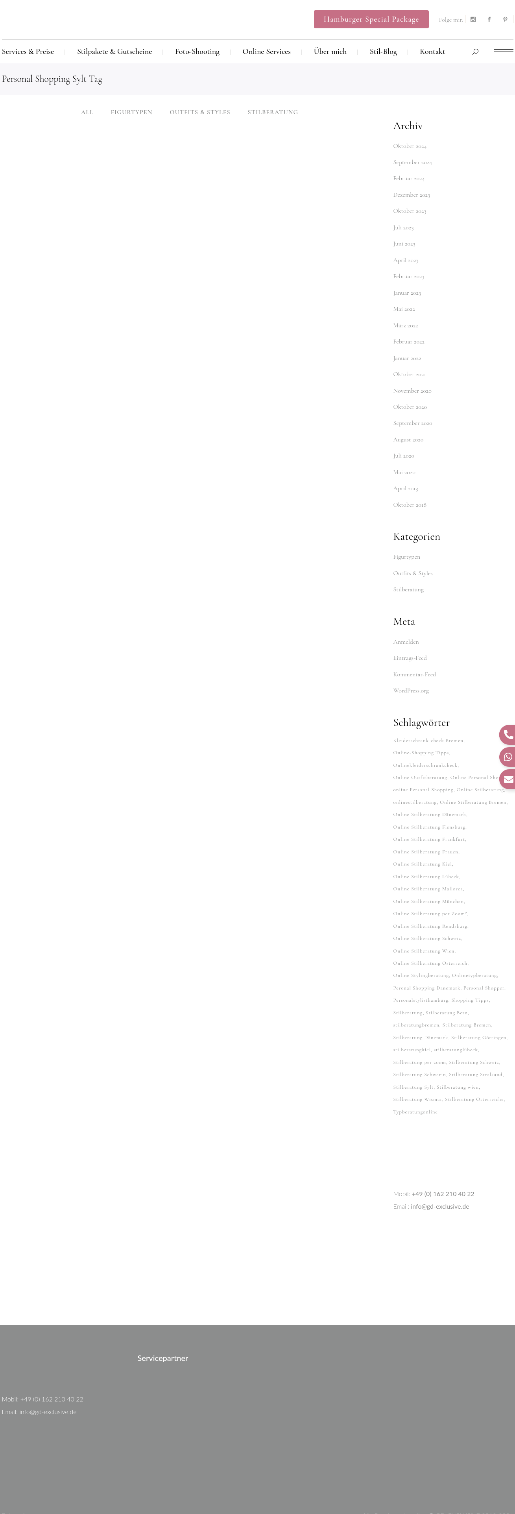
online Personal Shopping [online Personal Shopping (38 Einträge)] (423, 770)
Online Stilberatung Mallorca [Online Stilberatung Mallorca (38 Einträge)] (428, 865)
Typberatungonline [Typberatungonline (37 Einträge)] (415, 1077)
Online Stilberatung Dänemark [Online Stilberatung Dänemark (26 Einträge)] (430, 794)
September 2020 (412, 413)
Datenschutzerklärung (449, 1492)
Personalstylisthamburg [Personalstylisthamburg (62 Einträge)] (421, 971)
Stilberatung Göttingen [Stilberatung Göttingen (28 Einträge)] (478, 1006)
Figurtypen (407, 544)
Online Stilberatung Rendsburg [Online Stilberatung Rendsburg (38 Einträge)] (430, 900)
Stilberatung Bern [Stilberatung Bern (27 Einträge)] (447, 983)
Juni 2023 (404, 240)
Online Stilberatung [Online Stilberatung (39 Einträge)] (480, 770)
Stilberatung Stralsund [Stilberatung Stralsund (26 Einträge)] (475, 1042)
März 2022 (405, 319)
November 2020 (412, 382)
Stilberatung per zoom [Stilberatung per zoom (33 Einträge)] (419, 1030)
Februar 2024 (409, 177)
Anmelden (406, 627)
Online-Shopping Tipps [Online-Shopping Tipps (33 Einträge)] (421, 735)
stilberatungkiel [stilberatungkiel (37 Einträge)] (412, 1018)
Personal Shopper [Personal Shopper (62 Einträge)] (483, 959)
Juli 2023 (403, 225)
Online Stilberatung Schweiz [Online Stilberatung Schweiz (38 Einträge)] (427, 912)
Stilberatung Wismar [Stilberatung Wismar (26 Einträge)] (417, 1065)
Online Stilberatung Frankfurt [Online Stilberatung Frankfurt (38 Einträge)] (429, 817)
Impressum (498, 1492)
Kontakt (404, 1492)
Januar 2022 (407, 350)
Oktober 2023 (409, 209)
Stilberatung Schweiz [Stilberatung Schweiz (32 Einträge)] (474, 1030)
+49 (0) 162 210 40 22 (443, 1157)
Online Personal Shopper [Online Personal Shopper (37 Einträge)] (479, 758)
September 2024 (412, 162)
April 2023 (406, 256)
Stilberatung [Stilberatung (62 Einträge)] (408, 983)
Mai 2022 (404, 303)
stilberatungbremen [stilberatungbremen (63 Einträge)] (416, 994)
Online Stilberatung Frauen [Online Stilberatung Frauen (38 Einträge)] (426, 829)
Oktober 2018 (410, 492)
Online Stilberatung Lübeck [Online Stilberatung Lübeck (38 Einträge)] (426, 853)
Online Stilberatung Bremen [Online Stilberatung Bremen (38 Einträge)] (473, 782)
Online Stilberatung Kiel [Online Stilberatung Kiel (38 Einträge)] (422, 841)
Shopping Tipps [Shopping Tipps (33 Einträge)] (470, 971)
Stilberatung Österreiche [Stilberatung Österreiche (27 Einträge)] (474, 1065)
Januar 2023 (407, 288)
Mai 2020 (404, 461)
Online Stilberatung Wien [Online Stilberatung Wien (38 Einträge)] (424, 924)
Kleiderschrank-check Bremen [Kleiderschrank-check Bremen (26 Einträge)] (428, 723)
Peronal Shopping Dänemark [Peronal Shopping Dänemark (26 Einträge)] (427, 959)
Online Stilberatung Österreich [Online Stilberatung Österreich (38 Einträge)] (430, 935)
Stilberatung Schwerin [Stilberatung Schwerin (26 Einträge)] (419, 1042)
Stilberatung (408, 575)
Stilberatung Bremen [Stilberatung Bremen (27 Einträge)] (467, 994)
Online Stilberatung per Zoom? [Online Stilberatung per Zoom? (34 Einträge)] (430, 888)
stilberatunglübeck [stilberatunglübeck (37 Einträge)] (456, 1018)
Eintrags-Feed (410, 642)
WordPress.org (411, 674)
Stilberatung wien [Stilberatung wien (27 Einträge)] (458, 1054)
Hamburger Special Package (371, 19)
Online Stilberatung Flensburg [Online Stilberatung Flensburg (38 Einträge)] (429, 806)
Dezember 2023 (411, 193)
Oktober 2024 (410, 146)
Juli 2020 (403, 445)
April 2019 (406, 476)
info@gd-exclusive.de (440, 1170)
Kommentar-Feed (414, 658)
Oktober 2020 (410, 398)
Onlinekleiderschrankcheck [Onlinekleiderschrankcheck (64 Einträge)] (425, 747)
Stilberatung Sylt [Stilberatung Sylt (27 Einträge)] (413, 1054)
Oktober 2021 (409, 366)
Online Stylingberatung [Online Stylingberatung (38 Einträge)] (421, 947)
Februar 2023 (409, 272)
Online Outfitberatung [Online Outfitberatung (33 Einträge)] (420, 758)
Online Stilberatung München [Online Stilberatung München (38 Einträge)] (428, 876)
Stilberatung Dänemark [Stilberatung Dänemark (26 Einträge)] (421, 1006)
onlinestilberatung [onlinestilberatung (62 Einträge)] (415, 782)
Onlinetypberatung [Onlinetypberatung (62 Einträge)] (474, 947)
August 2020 (408, 429)
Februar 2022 (409, 335)
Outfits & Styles (413, 559)
